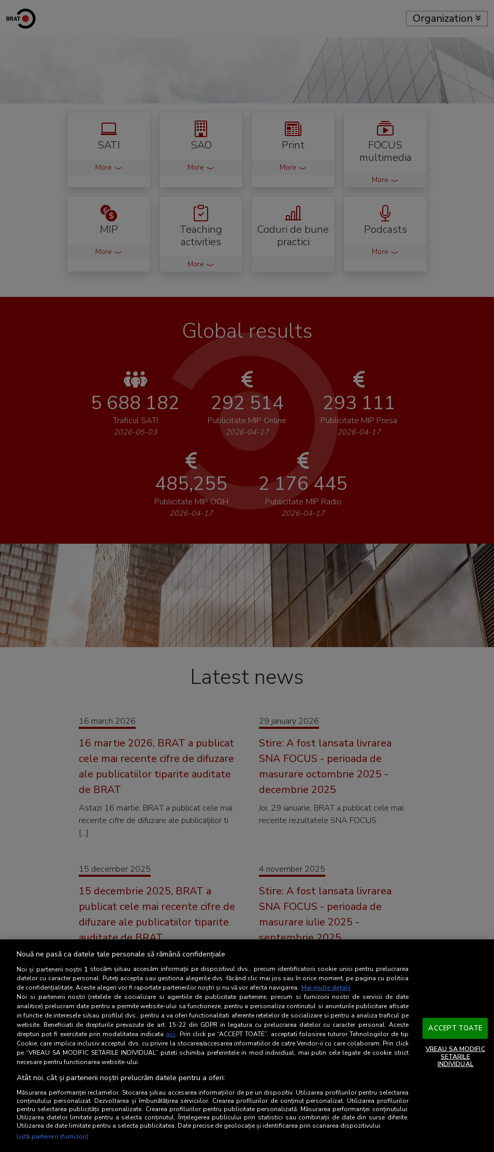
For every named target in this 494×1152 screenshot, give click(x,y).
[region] (247, 1045)
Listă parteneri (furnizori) (53, 1136)
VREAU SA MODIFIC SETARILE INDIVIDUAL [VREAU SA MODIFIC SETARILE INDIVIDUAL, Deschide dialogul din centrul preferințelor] (455, 1056)
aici (171, 1034)
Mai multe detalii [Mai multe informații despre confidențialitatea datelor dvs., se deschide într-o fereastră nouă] (326, 987)
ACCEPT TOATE (455, 1028)
